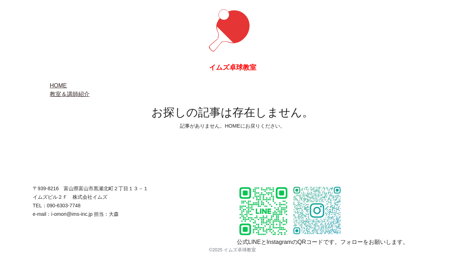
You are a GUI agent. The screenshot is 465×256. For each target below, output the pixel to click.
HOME (58, 85)
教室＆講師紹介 (70, 94)
